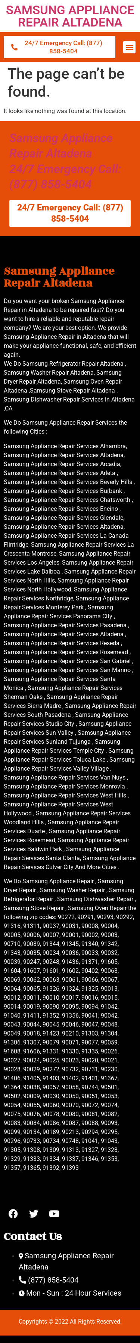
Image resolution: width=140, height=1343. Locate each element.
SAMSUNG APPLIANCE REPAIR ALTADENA (70, 16)
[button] (129, 47)
